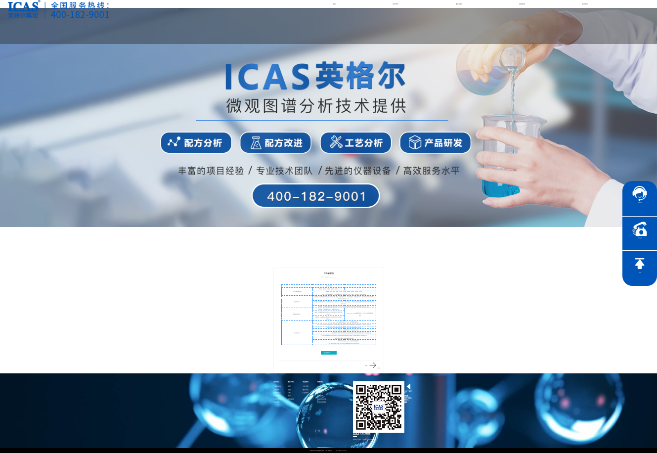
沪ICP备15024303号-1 (341, 450)
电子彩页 (305, 390)
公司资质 (276, 396)
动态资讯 (522, 4)
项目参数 (276, 402)
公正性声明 (277, 399)
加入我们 (320, 393)
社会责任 (320, 386)
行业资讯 (305, 393)
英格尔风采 (277, 393)
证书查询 (320, 396)
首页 (334, 4)
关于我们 (395, 4)
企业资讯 (305, 386)
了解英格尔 (277, 386)
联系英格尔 (321, 390)
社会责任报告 (321, 402)
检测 (289, 390)
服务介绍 (459, 4)
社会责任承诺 (321, 399)
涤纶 (366, 365)
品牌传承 (276, 390)
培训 (289, 396)
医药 (289, 386)
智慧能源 (291, 399)
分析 (289, 393)
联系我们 (585, 4)
